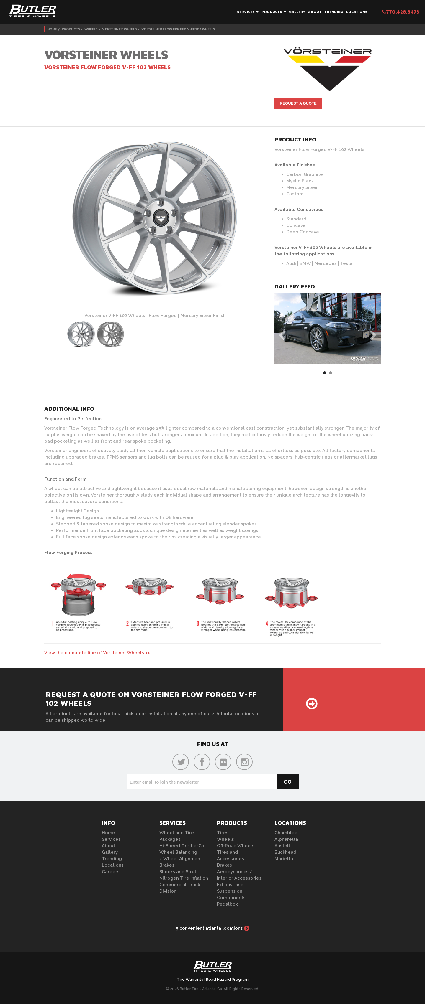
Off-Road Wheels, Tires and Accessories (236, 852)
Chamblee (286, 832)
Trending (333, 11)
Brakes (166, 865)
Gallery (297, 11)
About (314, 11)
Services (248, 11)
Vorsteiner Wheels (119, 29)
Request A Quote (298, 103)
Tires (222, 832)
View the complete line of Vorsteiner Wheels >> (97, 652)
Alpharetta (286, 839)
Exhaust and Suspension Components (231, 891)
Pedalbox (227, 904)
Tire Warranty (190, 979)
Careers (111, 871)
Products (273, 11)
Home (52, 29)
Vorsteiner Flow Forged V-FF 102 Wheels (178, 29)
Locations (356, 11)
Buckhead (285, 852)
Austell (282, 845)
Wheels (90, 29)
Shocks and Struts (179, 871)
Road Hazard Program (227, 979)
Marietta (283, 858)
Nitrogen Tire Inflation (183, 878)
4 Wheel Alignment (180, 858)
